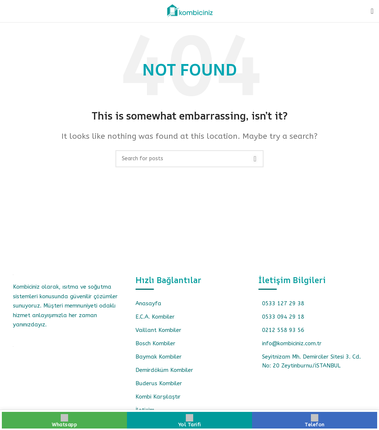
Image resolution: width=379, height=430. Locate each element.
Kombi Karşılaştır (158, 396)
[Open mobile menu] (372, 11)
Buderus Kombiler (158, 383)
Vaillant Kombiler (158, 330)
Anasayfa (148, 303)
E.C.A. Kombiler (155, 316)
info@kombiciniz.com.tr (292, 343)
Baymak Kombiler (158, 356)
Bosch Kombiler (155, 343)
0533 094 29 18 (283, 316)
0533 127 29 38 (283, 303)
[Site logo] (189, 11)
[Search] (189, 158)
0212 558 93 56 (283, 330)
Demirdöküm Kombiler (164, 370)
